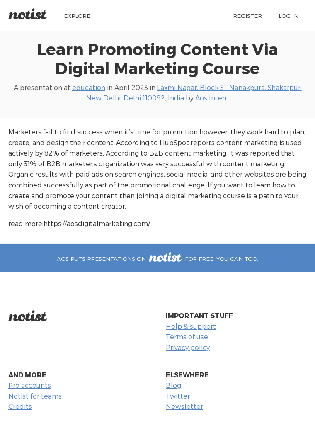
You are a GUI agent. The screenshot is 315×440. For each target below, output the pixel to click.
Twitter (178, 396)
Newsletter (184, 406)
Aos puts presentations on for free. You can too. (157, 258)
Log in (288, 15)
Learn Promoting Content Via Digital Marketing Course (157, 58)
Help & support (191, 326)
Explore (77, 15)
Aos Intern (212, 98)
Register (247, 15)
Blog (173, 385)
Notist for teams (35, 396)
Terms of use (187, 336)
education (88, 87)
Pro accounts (29, 385)
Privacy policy (188, 347)
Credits (20, 406)
